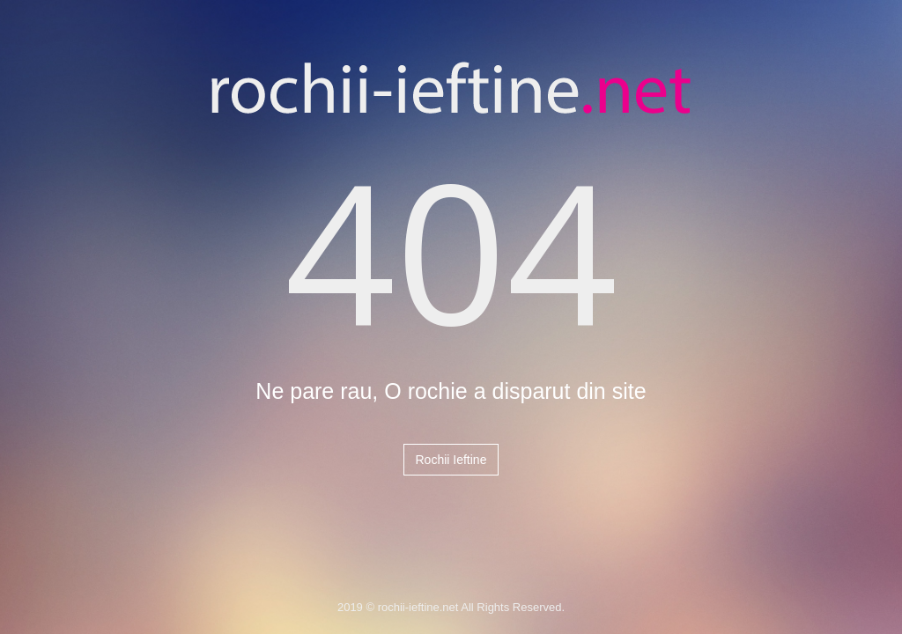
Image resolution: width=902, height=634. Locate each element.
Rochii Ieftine (451, 460)
